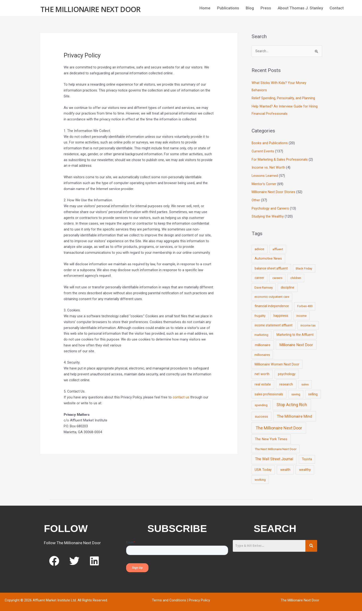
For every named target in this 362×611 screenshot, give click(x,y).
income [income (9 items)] (301, 313)
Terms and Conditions (169, 597)
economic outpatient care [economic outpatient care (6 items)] (271, 294)
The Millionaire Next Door (91, 8)
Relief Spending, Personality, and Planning (283, 98)
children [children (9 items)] (295, 275)
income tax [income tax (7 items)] (308, 322)
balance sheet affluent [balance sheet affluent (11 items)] (271, 265)
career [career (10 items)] (259, 275)
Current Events (263, 150)
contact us (181, 397)
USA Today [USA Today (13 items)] (263, 467)
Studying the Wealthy (268, 214)
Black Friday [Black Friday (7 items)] (304, 265)
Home (204, 8)
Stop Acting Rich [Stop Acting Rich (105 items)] (291, 401)
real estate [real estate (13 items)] (263, 381)
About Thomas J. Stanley (300, 8)
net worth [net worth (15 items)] (262, 371)
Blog (250, 8)
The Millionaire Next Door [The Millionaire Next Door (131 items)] (279, 425)
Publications (228, 8)
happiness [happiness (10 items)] (280, 313)
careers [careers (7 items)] (277, 275)
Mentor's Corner (264, 182)
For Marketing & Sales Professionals (280, 158)
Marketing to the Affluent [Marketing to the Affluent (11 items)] (295, 331)
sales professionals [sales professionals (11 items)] (269, 391)
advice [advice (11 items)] (259, 246)
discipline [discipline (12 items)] (287, 284)
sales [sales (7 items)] (305, 381)
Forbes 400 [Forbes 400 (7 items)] (304, 303)
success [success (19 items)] (261, 413)
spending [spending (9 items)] (261, 402)
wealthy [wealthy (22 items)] (305, 467)
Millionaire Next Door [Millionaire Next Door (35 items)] (296, 342)
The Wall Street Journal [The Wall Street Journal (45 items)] (274, 456)
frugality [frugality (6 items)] (259, 313)
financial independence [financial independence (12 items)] (272, 303)
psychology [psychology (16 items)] (287, 371)
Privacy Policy (199, 597)
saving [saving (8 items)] (295, 391)
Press (266, 8)
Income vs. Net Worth (268, 166)
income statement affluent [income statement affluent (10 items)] (273, 322)
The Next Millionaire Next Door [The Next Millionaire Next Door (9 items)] (275, 446)
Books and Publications (270, 142)
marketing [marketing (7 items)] (261, 331)
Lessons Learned (265, 174)
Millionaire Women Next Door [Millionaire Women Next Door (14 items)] (277, 361)
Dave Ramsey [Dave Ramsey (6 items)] (263, 284)
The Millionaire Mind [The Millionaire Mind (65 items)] (294, 413)
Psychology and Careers (270, 206)
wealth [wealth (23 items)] (285, 467)
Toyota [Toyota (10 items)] (307, 456)
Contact (337, 8)
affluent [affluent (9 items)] (277, 246)
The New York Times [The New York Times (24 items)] (271, 436)
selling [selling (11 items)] (313, 391)
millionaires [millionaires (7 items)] (262, 351)
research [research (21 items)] (286, 381)
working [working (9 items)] (260, 477)
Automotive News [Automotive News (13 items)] (268, 256)
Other (256, 198)
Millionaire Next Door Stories (273, 190)
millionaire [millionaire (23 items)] (262, 342)
